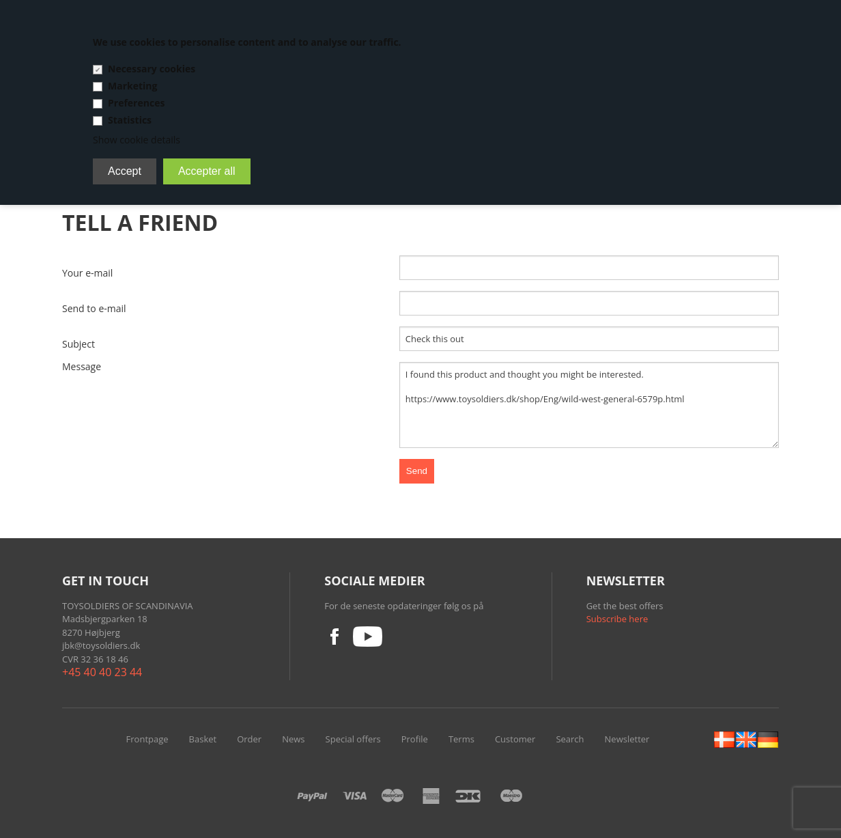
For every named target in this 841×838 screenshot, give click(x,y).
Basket (203, 739)
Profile (414, 739)
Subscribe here (617, 619)
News (293, 739)
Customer (515, 739)
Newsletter (627, 739)
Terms (461, 739)
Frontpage (147, 739)
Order (249, 739)
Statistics (130, 119)
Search (570, 739)
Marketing (132, 85)
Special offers (353, 739)
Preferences (136, 102)
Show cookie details (136, 139)
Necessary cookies (151, 68)
